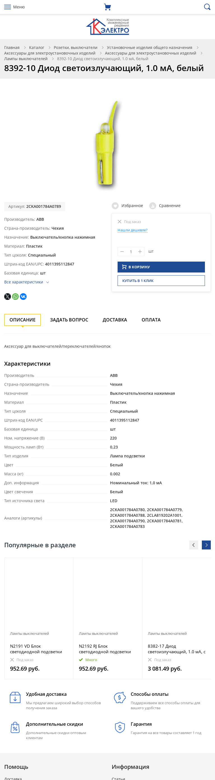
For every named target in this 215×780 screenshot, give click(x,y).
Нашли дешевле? (133, 229)
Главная (12, 47)
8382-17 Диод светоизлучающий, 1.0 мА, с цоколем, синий (176, 648)
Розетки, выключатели (75, 47)
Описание (23, 320)
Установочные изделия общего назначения (149, 47)
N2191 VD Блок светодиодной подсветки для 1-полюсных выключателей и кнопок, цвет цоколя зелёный (36, 648)
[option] (39, 618)
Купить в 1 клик (137, 282)
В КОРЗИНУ (136, 268)
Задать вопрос (69, 320)
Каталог (36, 47)
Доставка (115, 320)
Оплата (151, 320)
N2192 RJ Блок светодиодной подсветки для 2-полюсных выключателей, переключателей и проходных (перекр (105, 648)
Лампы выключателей (26, 58)
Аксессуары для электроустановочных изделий (49, 53)
